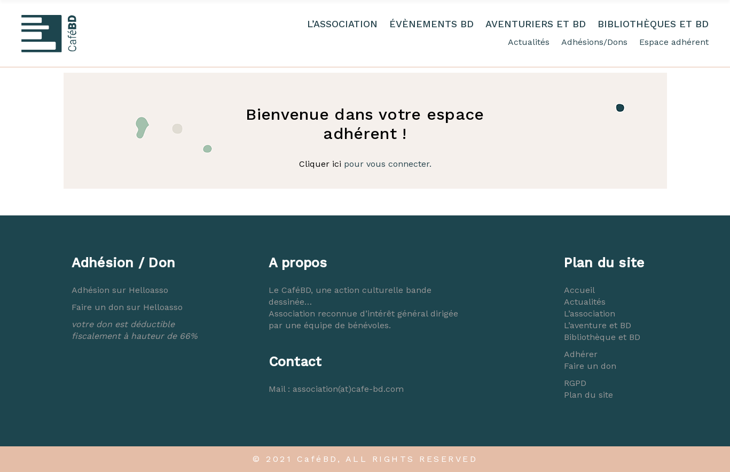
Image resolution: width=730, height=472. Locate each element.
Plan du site (588, 395)
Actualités (529, 42)
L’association (589, 313)
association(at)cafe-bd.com (348, 389)
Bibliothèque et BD (602, 337)
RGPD (575, 383)
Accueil (579, 290)
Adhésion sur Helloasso (120, 290)
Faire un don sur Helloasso (127, 307)
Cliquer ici (320, 164)
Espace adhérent (674, 42)
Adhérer (581, 354)
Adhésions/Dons (594, 42)
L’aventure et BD (597, 325)
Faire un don (590, 366)
